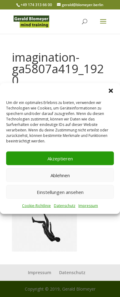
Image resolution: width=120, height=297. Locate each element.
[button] (111, 91)
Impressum (88, 205)
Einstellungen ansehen (60, 192)
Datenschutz (64, 205)
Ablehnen (60, 175)
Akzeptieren (60, 158)
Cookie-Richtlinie (36, 205)
